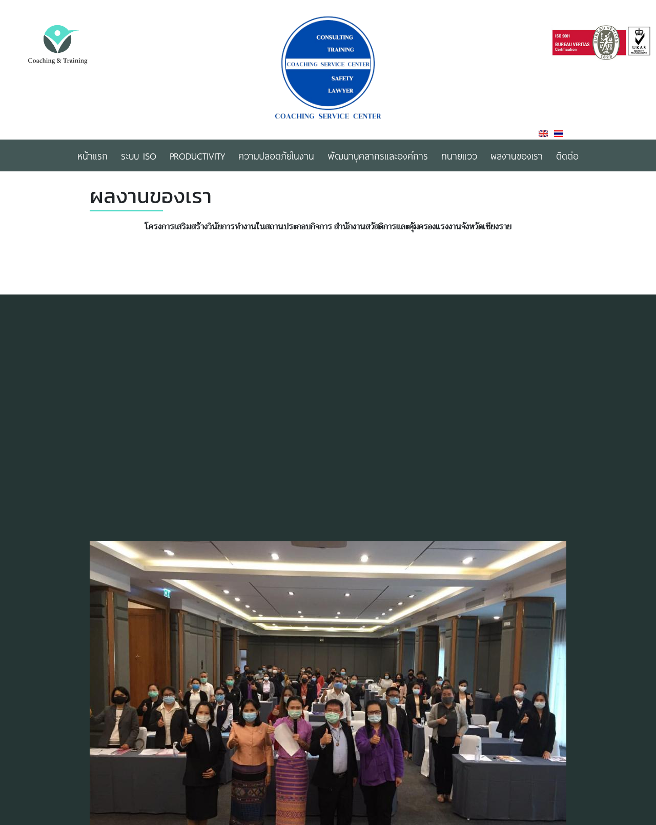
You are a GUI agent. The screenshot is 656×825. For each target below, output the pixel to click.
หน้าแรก (92, 155)
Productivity (197, 155)
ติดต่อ (567, 155)
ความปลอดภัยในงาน (276, 155)
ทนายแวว (459, 155)
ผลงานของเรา (516, 155)
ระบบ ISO (138, 155)
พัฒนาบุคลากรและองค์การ (377, 155)
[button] (557, 689)
